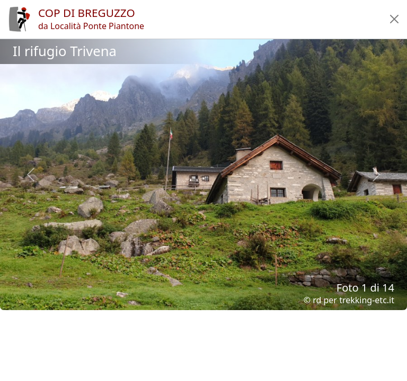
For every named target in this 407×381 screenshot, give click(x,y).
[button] (394, 19)
